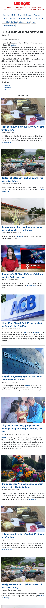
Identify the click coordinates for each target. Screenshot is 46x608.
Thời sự (5, 18)
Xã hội (20, 15)
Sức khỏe (6, 22)
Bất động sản (39, 18)
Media (13, 15)
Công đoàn (21, 18)
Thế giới (29, 18)
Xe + (33, 22)
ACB (24, 332)
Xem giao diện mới (9, 26)
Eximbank (27, 386)
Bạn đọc (12, 18)
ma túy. (13, 45)
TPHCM (4, 438)
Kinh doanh (28, 15)
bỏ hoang (20, 236)
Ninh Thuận (32, 499)
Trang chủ (6, 15)
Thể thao (14, 22)
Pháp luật (37, 15)
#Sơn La (7, 86)
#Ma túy (7, 90)
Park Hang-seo (31, 285)
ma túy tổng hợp (6, 142)
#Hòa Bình (7, 88)
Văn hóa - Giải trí (24, 22)
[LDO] (23, 111)
